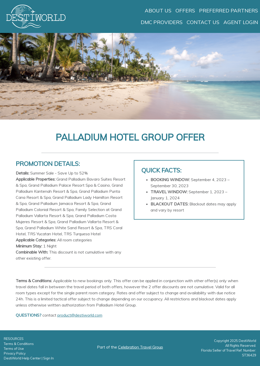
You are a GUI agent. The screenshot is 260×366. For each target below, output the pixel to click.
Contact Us (203, 22)
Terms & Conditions (19, 344)
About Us (158, 10)
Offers (185, 10)
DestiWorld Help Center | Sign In (29, 358)
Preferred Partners (228, 10)
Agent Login (240, 22)
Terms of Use (14, 348)
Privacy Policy (15, 353)
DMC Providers (162, 22)
